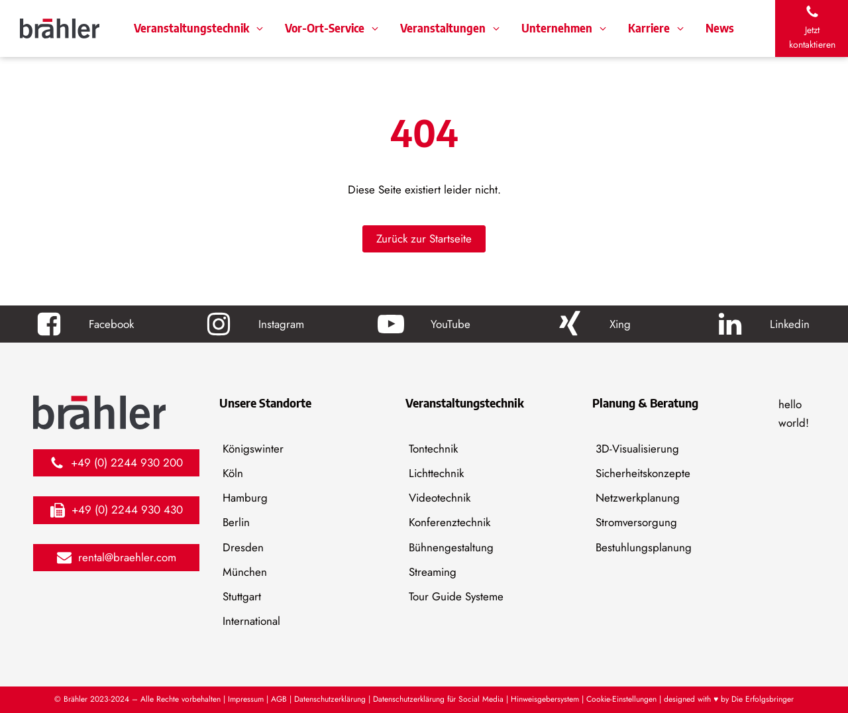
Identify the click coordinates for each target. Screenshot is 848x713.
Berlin (236, 522)
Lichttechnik (436, 473)
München (245, 572)
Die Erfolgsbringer (762, 699)
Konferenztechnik (449, 522)
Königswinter (253, 449)
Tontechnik (433, 449)
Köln (233, 473)
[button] (811, 28)
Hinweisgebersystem (545, 699)
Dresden (243, 547)
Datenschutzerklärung (330, 699)
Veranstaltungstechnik (191, 28)
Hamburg (245, 498)
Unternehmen (556, 28)
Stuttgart (242, 596)
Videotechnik (439, 498)
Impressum (247, 699)
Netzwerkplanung (638, 498)
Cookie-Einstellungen (621, 699)
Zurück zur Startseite (424, 239)
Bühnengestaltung (451, 547)
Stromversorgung (636, 522)
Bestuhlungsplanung (644, 547)
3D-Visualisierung (637, 449)
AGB (279, 699)
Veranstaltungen (443, 28)
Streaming (432, 572)
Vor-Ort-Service (324, 28)
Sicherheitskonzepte (643, 473)
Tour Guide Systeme (456, 596)
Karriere (649, 28)
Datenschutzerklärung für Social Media (438, 699)
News (720, 28)
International (251, 621)
